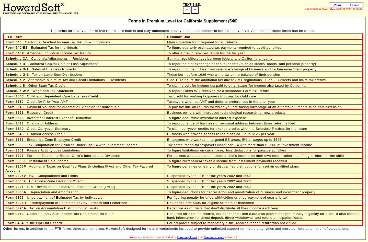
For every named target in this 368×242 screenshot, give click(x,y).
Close (354, 5)
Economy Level (187, 237)
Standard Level (214, 237)
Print (337, 5)
